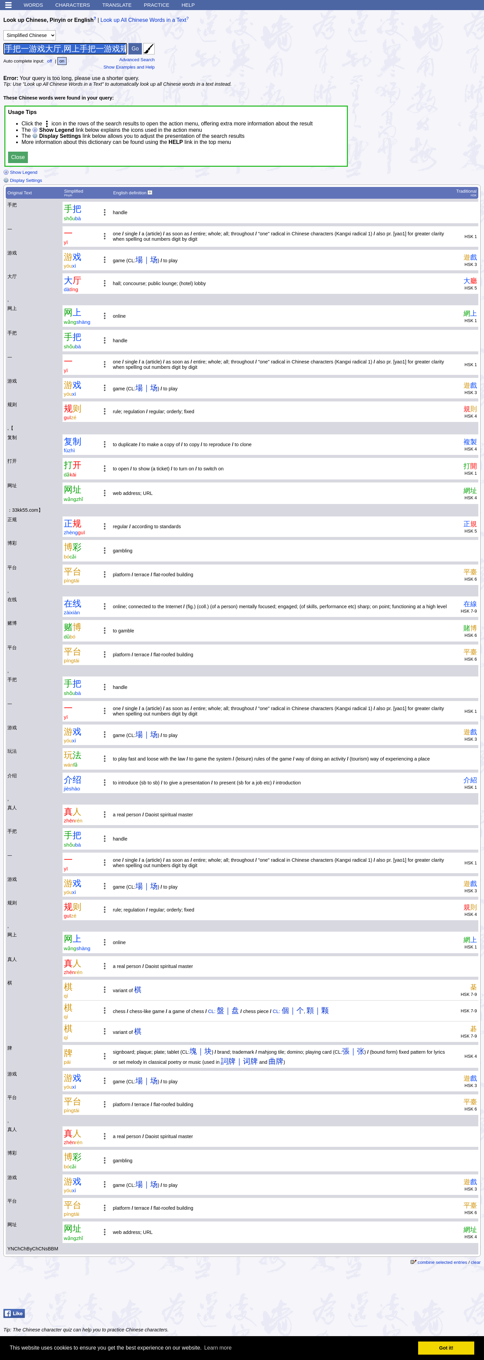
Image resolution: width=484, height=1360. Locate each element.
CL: (211, 1011)
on (62, 61)
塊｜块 (201, 1051)
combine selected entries (442, 1262)
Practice (156, 5)
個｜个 (293, 1010)
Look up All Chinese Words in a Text (143, 20)
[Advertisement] (430, 55)
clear (476, 1262)
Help (188, 5)
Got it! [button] (446, 1348)
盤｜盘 (228, 1010)
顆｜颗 (318, 1010)
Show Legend (20, 172)
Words (33, 5)
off (49, 61)
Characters (72, 5)
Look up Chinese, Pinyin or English (48, 20)
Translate (116, 5)
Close (18, 157)
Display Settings (22, 180)
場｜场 (146, 260)
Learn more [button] (218, 1348)
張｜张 (353, 1051)
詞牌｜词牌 (239, 1061)
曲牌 (276, 1061)
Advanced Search (137, 59)
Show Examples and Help (129, 67)
